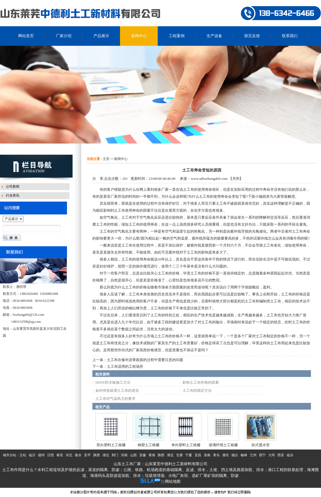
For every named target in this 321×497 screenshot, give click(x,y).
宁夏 (188, 455)
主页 (106, 159)
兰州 (253, 455)
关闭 (235, 178)
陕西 (96, 455)
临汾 (290, 455)
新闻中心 (121, 159)
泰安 (59, 455)
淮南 (207, 455)
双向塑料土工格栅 (111, 445)
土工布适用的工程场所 (125, 366)
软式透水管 (260, 445)
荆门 (115, 455)
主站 (23, 455)
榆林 (244, 455)
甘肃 (179, 455)
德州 (41, 455)
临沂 (32, 455)
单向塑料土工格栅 (185, 445)
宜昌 (198, 455)
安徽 (142, 455)
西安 (280, 455)
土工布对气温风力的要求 (115, 398)
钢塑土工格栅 (148, 445)
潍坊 (225, 455)
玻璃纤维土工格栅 (223, 445)
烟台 (234, 455)
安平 (87, 455)
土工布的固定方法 (197, 390)
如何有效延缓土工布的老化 (117, 390)
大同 (271, 455)
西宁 (262, 455)
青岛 (216, 455)
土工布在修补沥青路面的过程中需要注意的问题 (145, 360)
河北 (69, 455)
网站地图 (173, 481)
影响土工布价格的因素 (201, 382)
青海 (151, 455)
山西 (133, 455)
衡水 (78, 455)
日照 (50, 455)
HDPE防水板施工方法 (112, 382)
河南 (124, 455)
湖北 (105, 455)
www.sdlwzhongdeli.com (209, 178)
